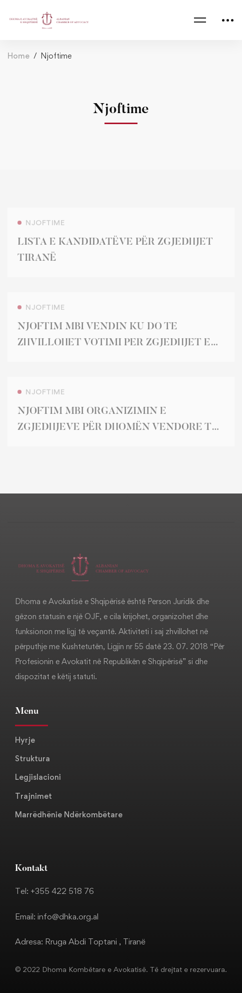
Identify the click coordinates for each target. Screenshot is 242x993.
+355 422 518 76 (62, 891)
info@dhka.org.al (68, 916)
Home (19, 56)
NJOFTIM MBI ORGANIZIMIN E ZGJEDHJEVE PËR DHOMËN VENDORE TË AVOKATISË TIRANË (118, 431)
